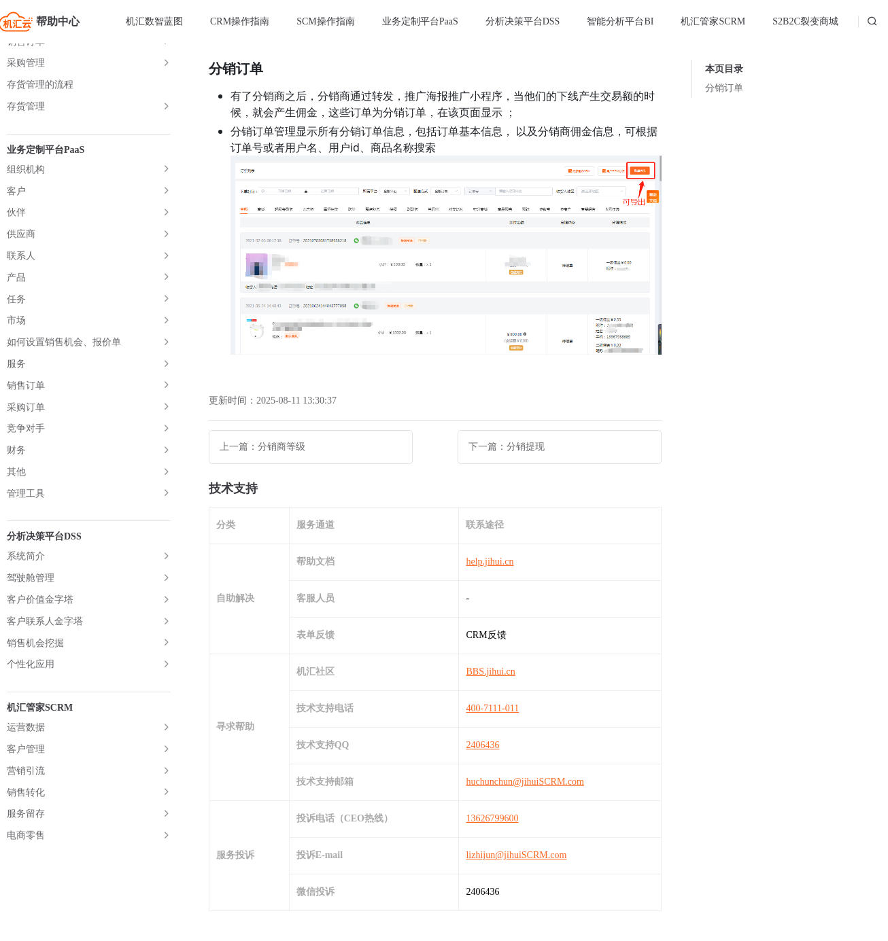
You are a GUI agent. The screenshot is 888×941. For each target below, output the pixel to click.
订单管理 (26, 99)
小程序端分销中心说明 (76, 315)
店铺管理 (26, 55)
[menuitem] (154, 21)
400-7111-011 (492, 708)
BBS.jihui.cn (490, 672)
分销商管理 (41, 163)
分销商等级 (52, 250)
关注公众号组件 (40, 379)
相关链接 (26, 401)
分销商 (43, 228)
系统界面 (26, 466)
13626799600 (492, 818)
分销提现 (48, 293)
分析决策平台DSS (522, 21)
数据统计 (26, 358)
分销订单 (48, 271)
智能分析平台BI (620, 21)
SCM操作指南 (325, 21)
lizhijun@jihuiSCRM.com (516, 855)
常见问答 (26, 423)
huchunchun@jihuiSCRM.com (525, 782)
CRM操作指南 (239, 21)
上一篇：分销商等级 (262, 447)
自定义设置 (52, 207)
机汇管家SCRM (713, 21)
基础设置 (48, 185)
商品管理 (26, 77)
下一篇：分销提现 (506, 447)
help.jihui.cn (489, 561)
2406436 (482, 745)
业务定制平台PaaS (420, 21)
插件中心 (26, 336)
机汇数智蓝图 (154, 21)
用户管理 (26, 120)
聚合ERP (25, 444)
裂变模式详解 (35, 487)
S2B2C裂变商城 (805, 21)
